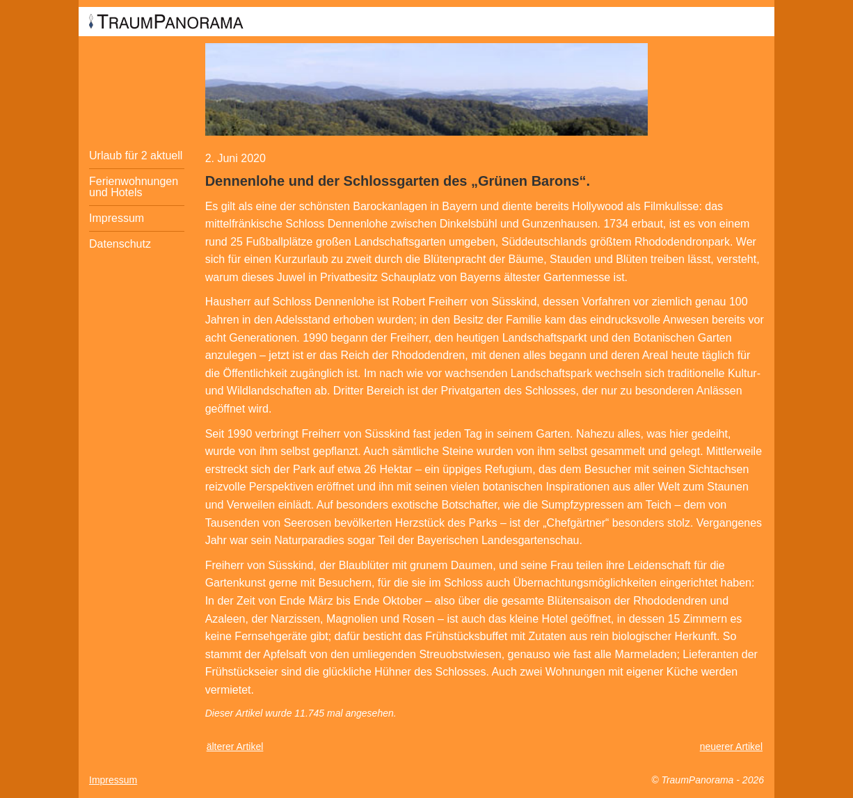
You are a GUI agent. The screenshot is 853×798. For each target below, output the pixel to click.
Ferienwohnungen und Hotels (133, 186)
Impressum (116, 218)
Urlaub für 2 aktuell (135, 155)
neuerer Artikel (731, 746)
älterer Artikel (235, 746)
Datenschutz (120, 244)
